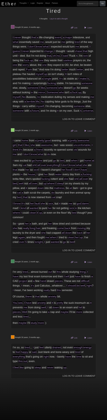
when (74, 160)
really (26, 228)
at (93, 160)
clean (33, 212)
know (39, 46)
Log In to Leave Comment (79, 119)
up (45, 74)
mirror (41, 92)
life (37, 101)
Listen (88, 28)
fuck (75, 92)
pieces (58, 280)
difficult (85, 280)
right (89, 285)
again (21, 237)
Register (40, 3)
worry (26, 64)
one (41, 60)
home (25, 140)
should (72, 285)
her (27, 169)
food (68, 169)
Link (75, 27)
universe (88, 110)
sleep (60, 183)
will (67, 276)
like (43, 87)
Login (33, 3)
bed (62, 160)
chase (78, 51)
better (65, 69)
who (60, 87)
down (40, 188)
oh (54, 55)
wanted (34, 208)
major (68, 37)
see (20, 302)
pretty (41, 140)
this (59, 271)
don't (32, 46)
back (67, 228)
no (58, 55)
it (76, 55)
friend (39, 149)
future (35, 110)
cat (24, 165)
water (58, 174)
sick (85, 55)
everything (53, 165)
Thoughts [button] (23, 3)
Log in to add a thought (59, 19)
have (84, 169)
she (33, 145)
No (23, 96)
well (21, 183)
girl (14, 145)
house (31, 174)
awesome (83, 140)
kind (23, 208)
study (34, 322)
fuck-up (28, 60)
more (79, 311)
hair (38, 228)
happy (24, 352)
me (42, 41)
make (83, 78)
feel (41, 347)
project (23, 280)
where (50, 183)
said (65, 55)
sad (34, 352)
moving (81, 228)
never (18, 37)
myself (39, 74)
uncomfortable (81, 145)
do (48, 154)
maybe (64, 311)
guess (16, 51)
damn (85, 203)
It (66, 74)
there (29, 296)
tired (77, 41)
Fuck (29, 69)
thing (82, 271)
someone (87, 83)
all (39, 165)
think (15, 149)
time (78, 356)
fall (80, 307)
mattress (59, 188)
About (47, 3)
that (34, 37)
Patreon (55, 3)
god (79, 203)
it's (21, 149)
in (32, 92)
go (74, 87)
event (58, 37)
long (32, 228)
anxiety (52, 296)
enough (78, 347)
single (47, 78)
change (48, 51)
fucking (52, 83)
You (15, 302)
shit (34, 165)
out (50, 271)
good (48, 140)
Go (102, 3)
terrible (31, 101)
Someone (52, 92)
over (43, 165)
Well (24, 311)
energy (87, 347)
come (60, 228)
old (75, 149)
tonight (39, 241)
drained (57, 347)
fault (37, 203)
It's (61, 78)
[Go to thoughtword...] (88, 3)
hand (43, 280)
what (15, 41)
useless (67, 60)
